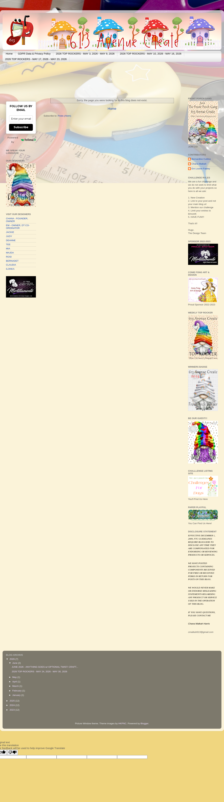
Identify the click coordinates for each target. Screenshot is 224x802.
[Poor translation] (12, 752)
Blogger (144, 723)
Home (9, 53)
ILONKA (10, 269)
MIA (8, 248)
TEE (8, 244)
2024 (12, 705)
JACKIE (10, 232)
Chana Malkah (199, 164)
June (15, 663)
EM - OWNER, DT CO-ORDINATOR (18, 226)
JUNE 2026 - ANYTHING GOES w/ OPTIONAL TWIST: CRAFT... (45, 667)
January (16, 695)
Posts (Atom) (64, 115)
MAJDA (10, 252)
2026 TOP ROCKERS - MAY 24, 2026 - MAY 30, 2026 (39, 671)
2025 (12, 700)
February (17, 690)
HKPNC (122, 723)
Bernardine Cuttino (201, 159)
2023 (12, 710)
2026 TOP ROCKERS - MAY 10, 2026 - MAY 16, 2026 (150, 53)
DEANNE (11, 240)
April (15, 681)
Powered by (22, 139)
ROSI (9, 256)
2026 (12, 659)
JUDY (9, 236)
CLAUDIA (11, 265)
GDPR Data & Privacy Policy (34, 53)
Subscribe (21, 127)
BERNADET (12, 261)
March (15, 686)
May (14, 677)
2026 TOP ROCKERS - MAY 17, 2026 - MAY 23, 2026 (36, 59)
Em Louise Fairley (201, 168)
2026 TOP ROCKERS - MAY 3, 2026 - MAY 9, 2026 (85, 53)
